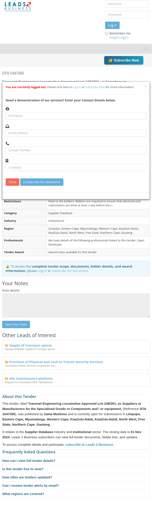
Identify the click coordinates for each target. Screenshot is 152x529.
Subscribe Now (95, 87)
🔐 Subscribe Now (124, 60)
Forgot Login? (119, 37)
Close (12, 182)
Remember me (118, 35)
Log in (112, 25)
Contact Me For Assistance (41, 182)
